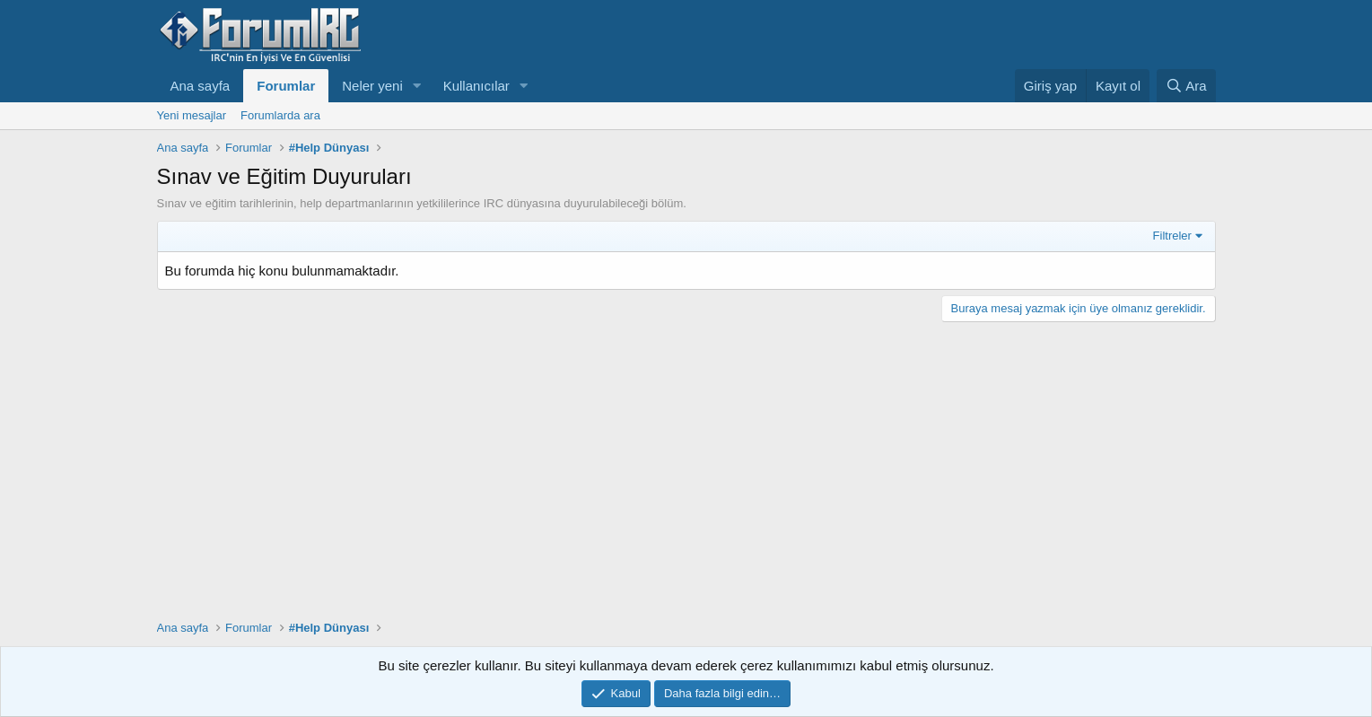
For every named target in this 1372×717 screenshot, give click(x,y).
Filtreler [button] (1172, 235)
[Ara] (1186, 85)
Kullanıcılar (476, 85)
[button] (417, 85)
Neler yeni (372, 85)
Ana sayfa (200, 85)
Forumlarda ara (280, 115)
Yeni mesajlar (192, 115)
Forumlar (286, 85)
